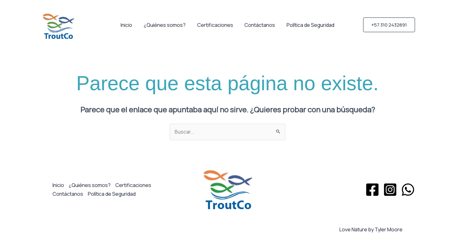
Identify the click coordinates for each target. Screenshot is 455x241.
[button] (389, 24)
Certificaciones (215, 25)
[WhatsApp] (408, 190)
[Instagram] (390, 190)
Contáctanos (258, 25)
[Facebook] (372, 190)
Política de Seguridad (308, 25)
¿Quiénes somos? (166, 25)
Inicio (129, 25)
